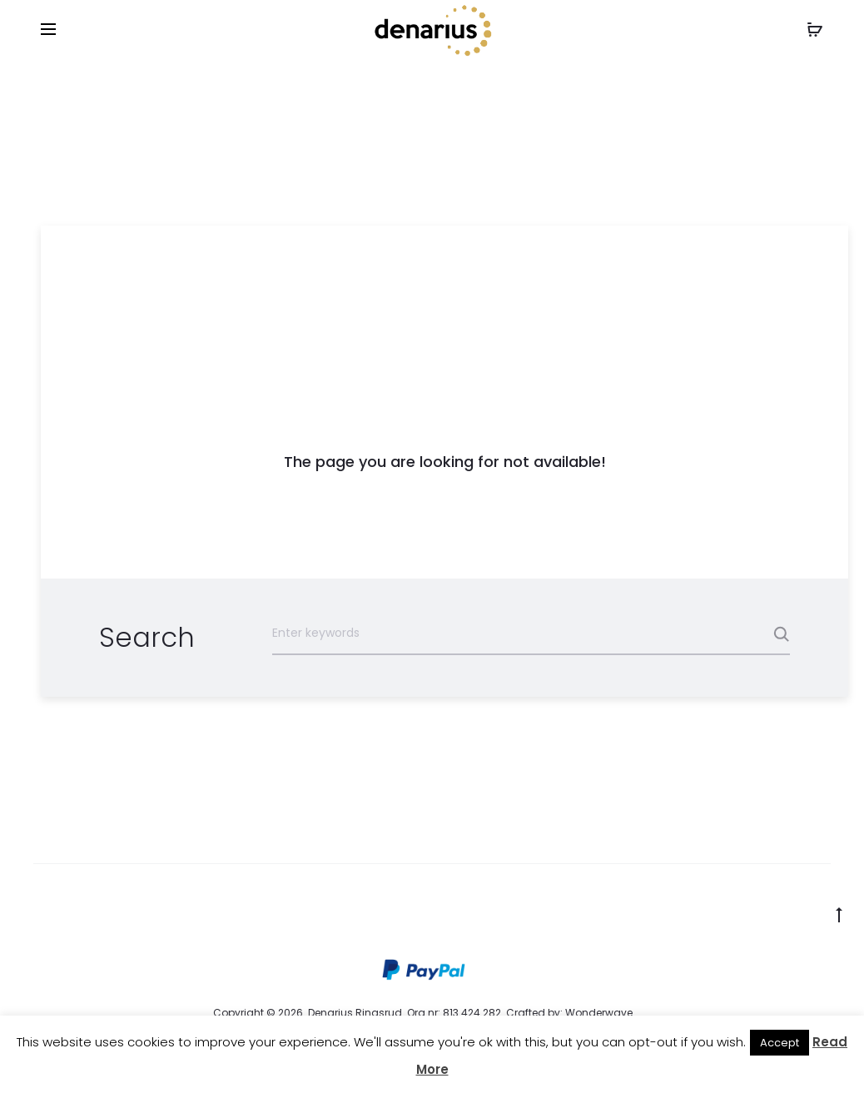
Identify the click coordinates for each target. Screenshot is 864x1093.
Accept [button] (779, 1043)
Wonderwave (599, 1013)
